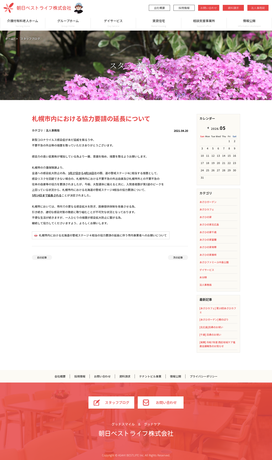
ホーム (9, 38)
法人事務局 (258, 8)
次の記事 (178, 257)
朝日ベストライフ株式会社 (37, 8)
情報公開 (249, 23)
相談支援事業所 (204, 23)
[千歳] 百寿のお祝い (210, 334)
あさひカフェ (206, 209)
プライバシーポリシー (204, 376)
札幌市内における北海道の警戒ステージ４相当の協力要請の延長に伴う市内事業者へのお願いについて (103, 235)
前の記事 (42, 257)
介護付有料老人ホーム (22, 23)
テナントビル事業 (150, 376)
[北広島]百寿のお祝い (211, 327)
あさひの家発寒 (207, 247)
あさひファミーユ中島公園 (214, 262)
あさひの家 (205, 217)
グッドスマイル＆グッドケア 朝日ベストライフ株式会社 (136, 429)
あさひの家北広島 (209, 224)
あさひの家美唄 (207, 254)
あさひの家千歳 (207, 232)
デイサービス (113, 23)
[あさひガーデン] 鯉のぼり (213, 319)
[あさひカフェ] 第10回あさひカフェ (217, 310)
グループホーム (68, 23)
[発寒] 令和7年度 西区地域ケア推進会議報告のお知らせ (217, 344)
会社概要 (159, 8)
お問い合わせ (208, 8)
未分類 (203, 277)
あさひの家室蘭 (207, 239)
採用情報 (184, 8)
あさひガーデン (207, 202)
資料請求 (233, 8)
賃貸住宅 (158, 23)
